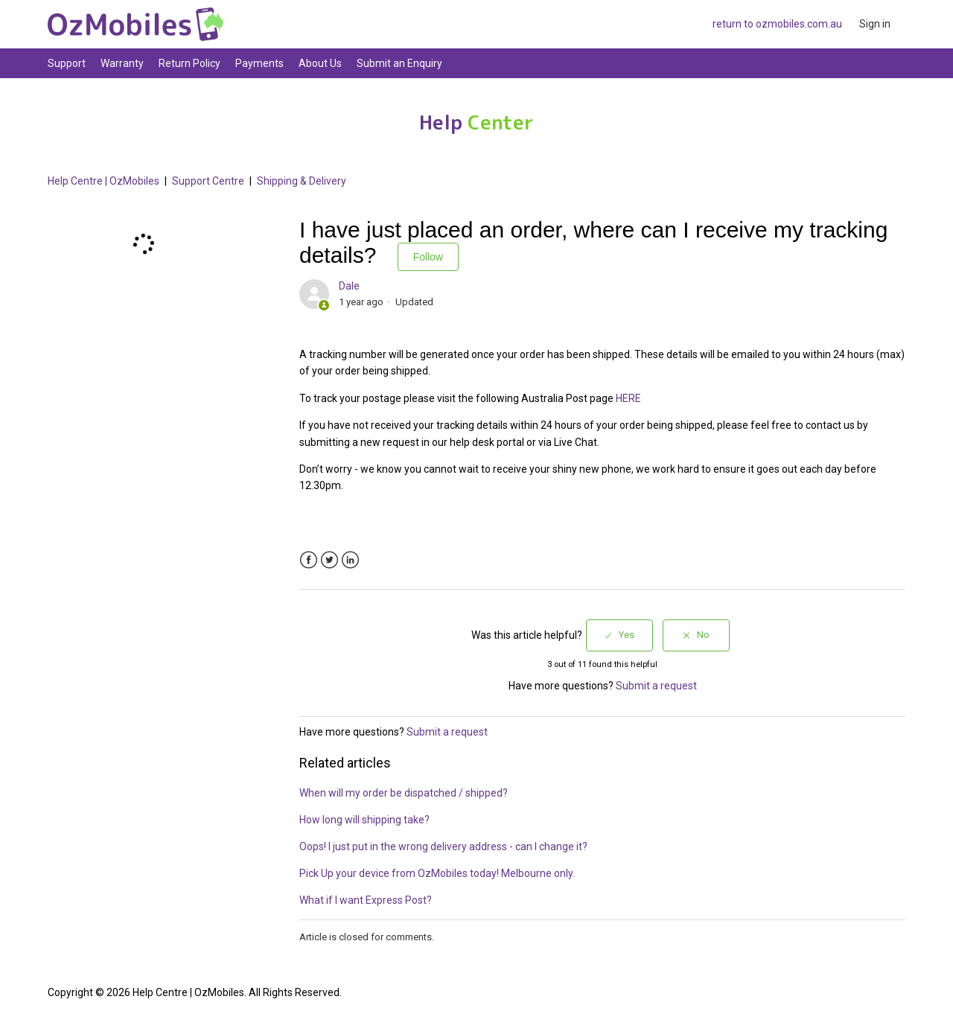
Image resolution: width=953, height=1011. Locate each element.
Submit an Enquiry (399, 63)
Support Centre (208, 181)
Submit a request (656, 686)
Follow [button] (428, 257)
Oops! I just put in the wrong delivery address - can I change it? (443, 846)
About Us (320, 63)
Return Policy (189, 63)
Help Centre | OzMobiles (103, 181)
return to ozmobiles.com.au (777, 24)
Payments (259, 63)
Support (67, 63)
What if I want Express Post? (365, 900)
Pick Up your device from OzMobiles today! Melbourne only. (437, 873)
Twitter (329, 560)
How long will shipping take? (364, 820)
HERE (628, 398)
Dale (349, 286)
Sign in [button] (874, 24)
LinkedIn (350, 560)
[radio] (619, 635)
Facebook (308, 560)
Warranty (122, 63)
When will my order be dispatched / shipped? (403, 793)
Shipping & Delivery (301, 181)
